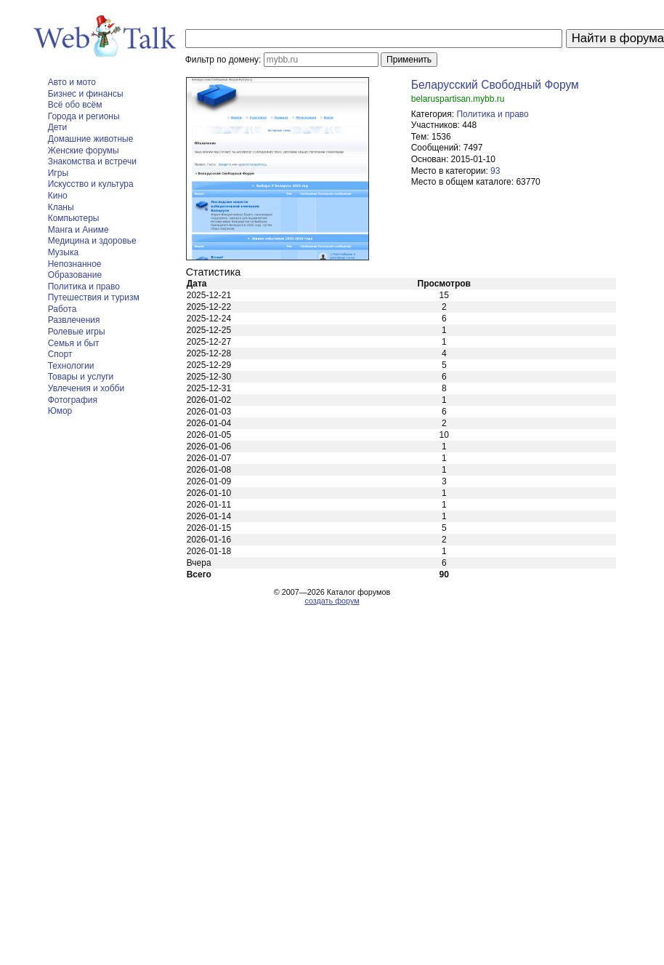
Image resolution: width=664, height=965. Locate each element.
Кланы (61, 207)
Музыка (63, 252)
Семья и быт (74, 343)
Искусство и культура (91, 184)
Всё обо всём (75, 105)
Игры (58, 173)
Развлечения (74, 320)
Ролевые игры (76, 332)
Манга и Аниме (78, 230)
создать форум (331, 600)
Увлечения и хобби (86, 388)
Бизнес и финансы (86, 94)
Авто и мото (72, 82)
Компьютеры (74, 218)
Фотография (72, 400)
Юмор (60, 411)
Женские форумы (83, 150)
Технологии (71, 366)
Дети (58, 127)
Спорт (60, 354)
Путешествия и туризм (93, 297)
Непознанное (75, 264)
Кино (58, 196)
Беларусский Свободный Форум (495, 85)
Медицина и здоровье (92, 241)
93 (495, 171)
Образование (75, 275)
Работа (62, 309)
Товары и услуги (81, 377)
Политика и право (84, 286)
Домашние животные (91, 139)
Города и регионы (84, 116)
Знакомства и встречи (92, 161)
